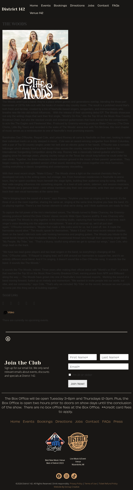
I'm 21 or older (82, 374)
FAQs (115, 5)
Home (34, 5)
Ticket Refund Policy (108, 483)
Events (46, 5)
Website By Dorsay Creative (66, 486)
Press (118, 421)
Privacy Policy (76, 483)
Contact (103, 5)
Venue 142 (36, 12)
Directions (77, 5)
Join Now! (77, 383)
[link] (4, 302)
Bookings (60, 5)
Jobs (91, 5)
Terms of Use (90, 483)
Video (11, 312)
